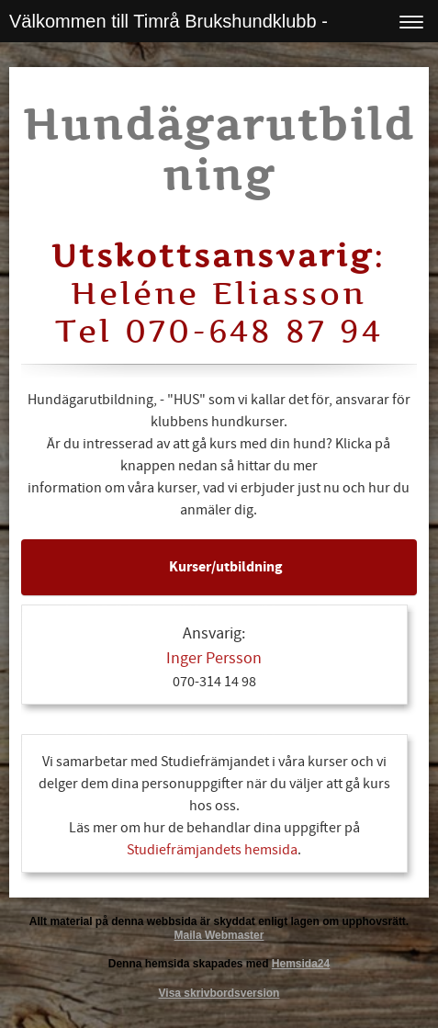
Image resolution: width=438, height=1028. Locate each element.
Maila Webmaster (219, 935)
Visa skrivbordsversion (219, 993)
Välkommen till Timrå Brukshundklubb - (168, 21)
